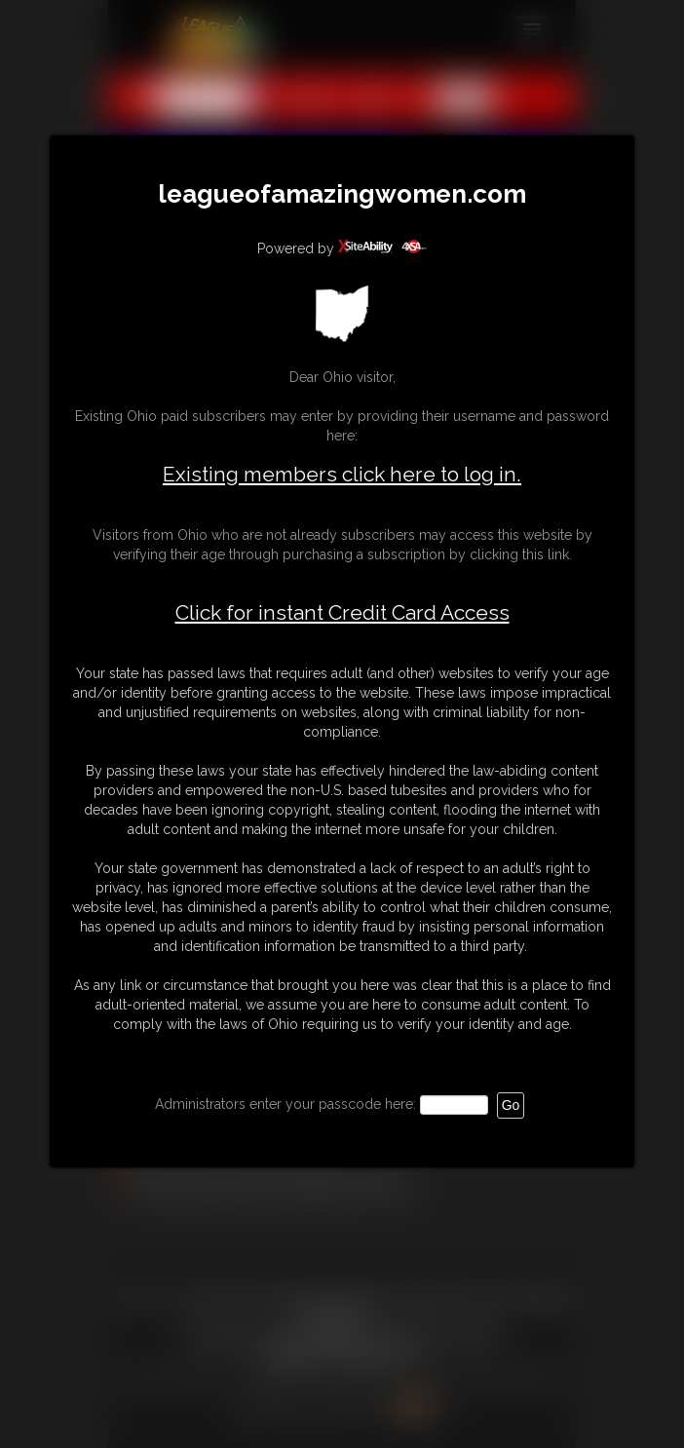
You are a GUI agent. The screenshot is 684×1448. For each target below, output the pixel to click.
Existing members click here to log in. (342, 474)
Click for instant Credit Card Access (342, 613)
